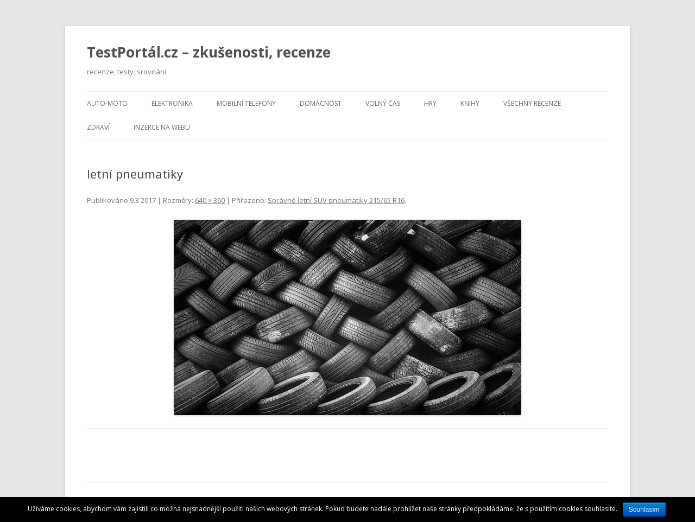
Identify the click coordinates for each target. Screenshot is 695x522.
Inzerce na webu (162, 127)
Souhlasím (644, 509)
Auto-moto (107, 103)
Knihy (469, 103)
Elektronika (172, 103)
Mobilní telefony (246, 103)
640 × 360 (210, 200)
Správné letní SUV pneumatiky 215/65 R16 (336, 200)
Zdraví (98, 127)
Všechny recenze (532, 103)
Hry (430, 103)
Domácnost (321, 103)
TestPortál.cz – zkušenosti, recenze (209, 52)
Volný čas (382, 103)
